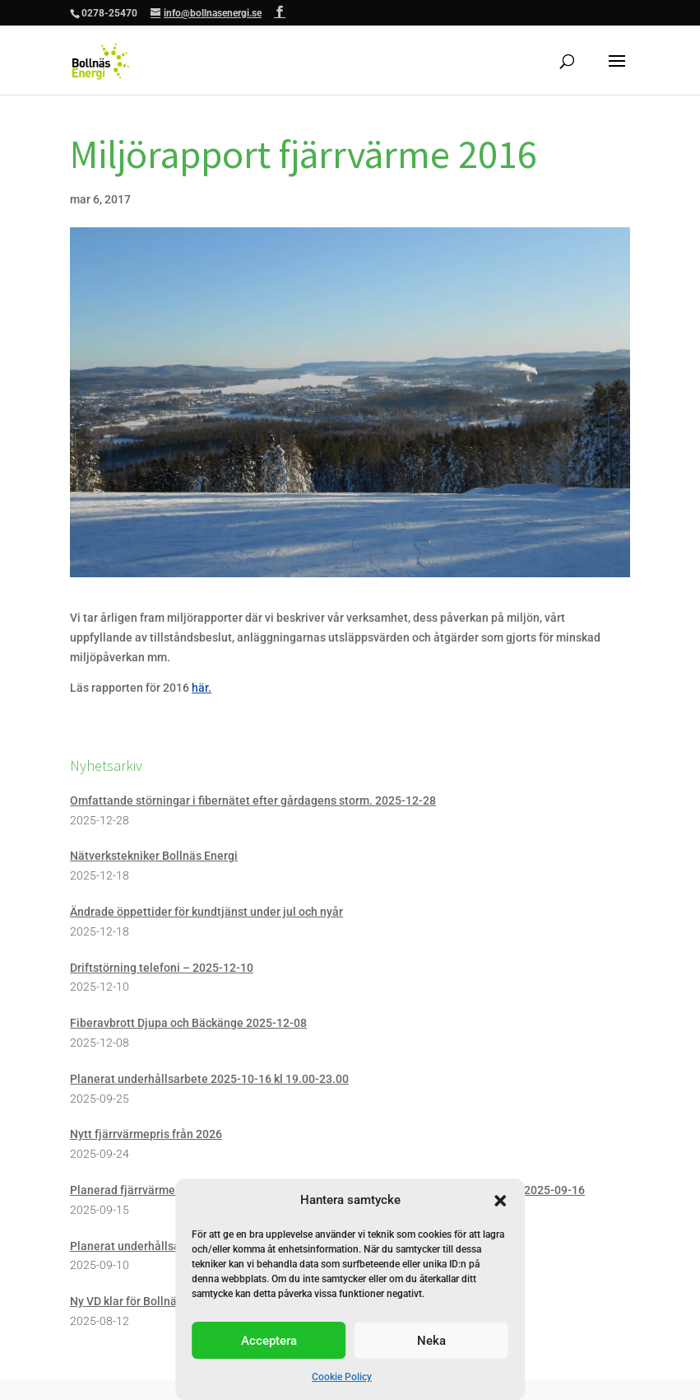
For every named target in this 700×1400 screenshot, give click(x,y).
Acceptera (269, 1340)
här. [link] (201, 687)
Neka (431, 1340)
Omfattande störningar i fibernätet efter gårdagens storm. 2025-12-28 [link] (253, 800)
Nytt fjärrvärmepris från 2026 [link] (146, 1134)
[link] (100, 61)
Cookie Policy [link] (342, 1377)
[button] (500, 1200)
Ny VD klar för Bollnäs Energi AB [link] (153, 1301)
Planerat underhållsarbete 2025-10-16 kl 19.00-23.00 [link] (209, 1078)
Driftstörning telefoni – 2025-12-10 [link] (161, 967)
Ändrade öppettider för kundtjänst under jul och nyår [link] (206, 911)
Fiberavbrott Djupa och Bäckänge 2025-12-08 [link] (188, 1022)
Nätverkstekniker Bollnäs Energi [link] (154, 855)
